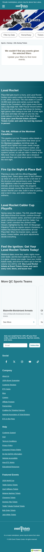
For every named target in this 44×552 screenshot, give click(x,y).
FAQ (4, 437)
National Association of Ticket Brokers (16, 415)
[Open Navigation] (3, 6)
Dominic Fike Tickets (9, 502)
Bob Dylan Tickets (8, 510)
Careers (5, 397)
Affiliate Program (8, 402)
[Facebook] (6, 362)
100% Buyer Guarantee (10, 380)
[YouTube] (30, 362)
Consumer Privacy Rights (11, 450)
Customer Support (9, 433)
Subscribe (34, 345)
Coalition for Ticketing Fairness (13, 410)
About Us (5, 376)
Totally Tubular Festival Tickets (13, 506)
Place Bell (32, 174)
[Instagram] (22, 362)
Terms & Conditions (9, 441)
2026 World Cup (8, 481)
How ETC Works (8, 462)
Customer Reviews (9, 385)
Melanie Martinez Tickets (11, 493)
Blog (4, 393)
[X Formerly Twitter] (14, 362)
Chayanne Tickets (8, 498)
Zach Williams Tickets (10, 489)
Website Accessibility (10, 458)
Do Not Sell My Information (12, 454)
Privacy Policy (7, 445)
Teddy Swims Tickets (10, 485)
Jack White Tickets (9, 515)
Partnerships (7, 406)
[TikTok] (38, 362)
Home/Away (26, 35)
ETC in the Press (8, 419)
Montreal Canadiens (12, 143)
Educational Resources (10, 467)
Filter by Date (9, 35)
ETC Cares (6, 389)
